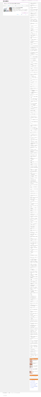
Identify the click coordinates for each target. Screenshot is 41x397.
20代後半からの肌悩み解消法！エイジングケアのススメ (34, 3)
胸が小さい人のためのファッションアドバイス (34, 307)
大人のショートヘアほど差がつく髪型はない (34, 189)
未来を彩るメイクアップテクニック (34, 238)
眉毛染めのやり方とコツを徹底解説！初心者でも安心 (34, 275)
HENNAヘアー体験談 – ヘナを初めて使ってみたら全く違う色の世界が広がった (34, 21)
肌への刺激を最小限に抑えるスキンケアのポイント (34, 299)
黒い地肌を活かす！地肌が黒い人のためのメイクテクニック (34, 351)
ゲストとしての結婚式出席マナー (34, 60)
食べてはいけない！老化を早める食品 (34, 340)
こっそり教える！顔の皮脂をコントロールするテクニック (34, 39)
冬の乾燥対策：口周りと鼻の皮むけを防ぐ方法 (34, 164)
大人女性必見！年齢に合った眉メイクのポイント (34, 195)
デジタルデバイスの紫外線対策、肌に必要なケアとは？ (34, 74)
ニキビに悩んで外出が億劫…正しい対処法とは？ (34, 88)
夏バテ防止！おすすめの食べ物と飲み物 (34, 185)
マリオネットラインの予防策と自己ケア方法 (34, 130)
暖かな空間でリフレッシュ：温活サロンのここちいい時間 (34, 232)
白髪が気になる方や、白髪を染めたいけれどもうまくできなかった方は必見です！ (34, 262)
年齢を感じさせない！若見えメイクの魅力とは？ (34, 210)
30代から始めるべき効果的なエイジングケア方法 (34, 7)
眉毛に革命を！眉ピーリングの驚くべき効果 (34, 273)
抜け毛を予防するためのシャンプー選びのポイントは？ (34, 214)
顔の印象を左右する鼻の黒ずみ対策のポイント (34, 334)
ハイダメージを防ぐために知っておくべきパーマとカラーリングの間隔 (34, 99)
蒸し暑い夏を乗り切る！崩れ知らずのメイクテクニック (34, 323)
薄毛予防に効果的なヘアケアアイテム (34, 327)
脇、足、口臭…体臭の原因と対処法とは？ (34, 309)
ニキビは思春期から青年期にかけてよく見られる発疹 (34, 92)
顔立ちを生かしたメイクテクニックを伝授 (34, 338)
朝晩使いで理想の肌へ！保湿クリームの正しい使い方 (34, 234)
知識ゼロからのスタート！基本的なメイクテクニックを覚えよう (34, 281)
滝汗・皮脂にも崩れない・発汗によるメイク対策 (34, 250)
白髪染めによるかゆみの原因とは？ (34, 264)
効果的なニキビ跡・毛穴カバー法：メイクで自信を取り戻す (34, 174)
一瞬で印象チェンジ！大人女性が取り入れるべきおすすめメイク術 (34, 145)
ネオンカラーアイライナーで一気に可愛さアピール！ (34, 94)
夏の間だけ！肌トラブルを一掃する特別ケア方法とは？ (34, 183)
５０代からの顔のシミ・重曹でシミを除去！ (34, 356)
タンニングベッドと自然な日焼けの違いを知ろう (34, 68)
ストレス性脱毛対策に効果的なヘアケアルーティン (34, 66)
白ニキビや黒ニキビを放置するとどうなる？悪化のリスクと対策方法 (34, 259)
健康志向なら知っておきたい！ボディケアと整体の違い (34, 158)
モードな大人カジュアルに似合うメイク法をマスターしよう (34, 138)
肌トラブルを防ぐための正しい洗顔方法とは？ (34, 303)
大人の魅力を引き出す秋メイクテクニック (34, 193)
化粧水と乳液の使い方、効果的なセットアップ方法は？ (34, 176)
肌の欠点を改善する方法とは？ (33, 297)
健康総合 (31, 160)
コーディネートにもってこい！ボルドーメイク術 (34, 62)
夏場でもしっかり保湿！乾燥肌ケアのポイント (34, 187)
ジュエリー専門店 (32, 387)
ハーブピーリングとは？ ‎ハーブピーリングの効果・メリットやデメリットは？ (34, 101)
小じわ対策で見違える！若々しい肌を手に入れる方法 (34, 204)
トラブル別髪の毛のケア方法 (33, 76)
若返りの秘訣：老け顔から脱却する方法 (34, 321)
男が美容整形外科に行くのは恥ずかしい (34, 255)
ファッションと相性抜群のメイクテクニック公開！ (34, 106)
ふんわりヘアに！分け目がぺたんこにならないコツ (34, 44)
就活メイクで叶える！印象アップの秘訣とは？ (34, 206)
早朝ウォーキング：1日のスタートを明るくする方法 (34, 220)
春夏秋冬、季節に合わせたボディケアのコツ (34, 230)
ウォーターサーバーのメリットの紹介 (33, 383)
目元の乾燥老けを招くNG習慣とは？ (34, 265)
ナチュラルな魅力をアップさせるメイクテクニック (34, 82)
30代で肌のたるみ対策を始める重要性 (34, 9)
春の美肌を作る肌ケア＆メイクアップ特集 (34, 228)
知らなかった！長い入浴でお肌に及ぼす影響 (17, 7)
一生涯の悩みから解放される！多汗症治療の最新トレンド (34, 143)
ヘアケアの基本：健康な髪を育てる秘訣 (34, 122)
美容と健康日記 (6, 1)
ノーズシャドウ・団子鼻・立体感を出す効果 (34, 97)
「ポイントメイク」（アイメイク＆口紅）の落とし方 (34, 28)
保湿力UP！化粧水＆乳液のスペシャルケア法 (34, 156)
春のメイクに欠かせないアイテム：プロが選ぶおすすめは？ (34, 226)
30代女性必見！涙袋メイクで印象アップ (34, 11)
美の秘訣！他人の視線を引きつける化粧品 (34, 293)
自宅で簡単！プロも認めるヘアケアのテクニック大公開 (34, 316)
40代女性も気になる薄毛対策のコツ (34, 19)
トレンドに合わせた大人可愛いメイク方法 (34, 78)
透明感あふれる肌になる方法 (33, 331)
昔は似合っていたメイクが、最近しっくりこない (34, 222)
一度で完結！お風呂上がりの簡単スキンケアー (34, 140)
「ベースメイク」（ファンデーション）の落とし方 (34, 26)
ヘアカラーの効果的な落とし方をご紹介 (34, 120)
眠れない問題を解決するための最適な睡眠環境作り (34, 277)
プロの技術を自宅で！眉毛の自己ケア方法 (34, 117)
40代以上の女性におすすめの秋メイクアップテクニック (34, 15)
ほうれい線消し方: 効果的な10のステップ (34, 51)
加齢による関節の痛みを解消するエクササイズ (34, 172)
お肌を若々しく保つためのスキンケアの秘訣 (34, 37)
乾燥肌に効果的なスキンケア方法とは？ (34, 147)
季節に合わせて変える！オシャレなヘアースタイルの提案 (34, 199)
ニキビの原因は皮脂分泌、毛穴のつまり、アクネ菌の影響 (34, 90)
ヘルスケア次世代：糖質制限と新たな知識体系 (34, 125)
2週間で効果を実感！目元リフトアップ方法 (34, 5)
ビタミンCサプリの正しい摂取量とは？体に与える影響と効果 (34, 104)
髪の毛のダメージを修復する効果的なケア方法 (34, 347)
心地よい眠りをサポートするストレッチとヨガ (34, 212)
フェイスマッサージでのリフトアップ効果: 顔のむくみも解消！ (34, 110)
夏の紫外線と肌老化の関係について (34, 181)
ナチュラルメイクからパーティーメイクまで (34, 84)
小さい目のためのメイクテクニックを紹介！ (34, 202)
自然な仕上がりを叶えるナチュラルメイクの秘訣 (34, 318)
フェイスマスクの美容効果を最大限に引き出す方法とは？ (34, 108)
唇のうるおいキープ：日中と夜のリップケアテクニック (34, 178)
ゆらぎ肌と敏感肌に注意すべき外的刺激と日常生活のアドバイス (34, 53)
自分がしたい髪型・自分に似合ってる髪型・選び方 (34, 314)
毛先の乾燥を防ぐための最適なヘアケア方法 (34, 240)
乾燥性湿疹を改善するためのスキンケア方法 (35, 363)
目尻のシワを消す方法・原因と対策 (35, 371)
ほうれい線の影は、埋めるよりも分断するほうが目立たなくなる (34, 47)
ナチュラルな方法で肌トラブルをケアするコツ (34, 80)
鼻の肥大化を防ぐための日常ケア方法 (34, 354)
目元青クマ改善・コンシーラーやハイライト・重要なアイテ (34, 269)
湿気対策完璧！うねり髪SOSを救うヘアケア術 (34, 248)
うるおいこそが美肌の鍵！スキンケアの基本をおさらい (34, 35)
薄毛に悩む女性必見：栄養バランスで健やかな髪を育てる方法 (34, 325)
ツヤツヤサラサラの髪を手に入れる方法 (34, 72)
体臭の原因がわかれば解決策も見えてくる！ (34, 153)
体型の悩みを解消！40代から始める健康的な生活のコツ (34, 151)
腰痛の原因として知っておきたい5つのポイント (34, 311)
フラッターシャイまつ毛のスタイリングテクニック (34, 112)
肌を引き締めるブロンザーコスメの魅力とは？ (34, 301)
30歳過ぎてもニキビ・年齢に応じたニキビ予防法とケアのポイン (34, 13)
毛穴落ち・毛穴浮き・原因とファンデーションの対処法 (34, 243)
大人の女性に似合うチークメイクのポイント (34, 191)
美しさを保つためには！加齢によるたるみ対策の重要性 (34, 291)
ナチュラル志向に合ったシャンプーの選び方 (34, 86)
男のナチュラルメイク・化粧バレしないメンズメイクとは (34, 257)
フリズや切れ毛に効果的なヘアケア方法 (34, 114)
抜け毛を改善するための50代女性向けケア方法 (34, 216)
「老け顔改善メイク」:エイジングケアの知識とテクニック (34, 30)
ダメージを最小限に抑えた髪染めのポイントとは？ (34, 70)
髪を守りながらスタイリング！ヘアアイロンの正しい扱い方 (34, 349)
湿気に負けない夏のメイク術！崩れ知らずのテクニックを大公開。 (34, 245)
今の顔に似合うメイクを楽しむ (33, 149)
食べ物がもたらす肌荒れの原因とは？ (34, 345)
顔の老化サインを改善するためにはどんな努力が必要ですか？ (34, 336)
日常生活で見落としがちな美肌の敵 (34, 218)
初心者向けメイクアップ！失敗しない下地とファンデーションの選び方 (34, 169)
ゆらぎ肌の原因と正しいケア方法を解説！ (34, 55)
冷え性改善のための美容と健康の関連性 (34, 167)
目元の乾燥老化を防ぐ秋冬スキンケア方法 (34, 267)
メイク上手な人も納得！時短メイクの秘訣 (34, 132)
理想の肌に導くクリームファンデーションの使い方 (34, 252)
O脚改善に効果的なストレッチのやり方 (34, 23)
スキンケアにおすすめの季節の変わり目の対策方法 (34, 64)
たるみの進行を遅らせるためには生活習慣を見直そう (34, 42)
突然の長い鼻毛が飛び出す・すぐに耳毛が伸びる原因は (34, 285)
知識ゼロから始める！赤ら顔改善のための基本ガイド (34, 283)
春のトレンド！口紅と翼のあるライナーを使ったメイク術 (34, 224)
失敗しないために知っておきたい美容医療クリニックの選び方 (34, 197)
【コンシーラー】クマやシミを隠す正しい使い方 (34, 32)
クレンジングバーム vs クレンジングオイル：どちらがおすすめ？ (34, 58)
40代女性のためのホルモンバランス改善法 (34, 17)
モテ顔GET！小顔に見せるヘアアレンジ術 (34, 135)
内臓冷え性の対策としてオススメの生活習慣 (34, 162)
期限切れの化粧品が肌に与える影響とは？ (34, 236)
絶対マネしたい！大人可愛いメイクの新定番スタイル (34, 289)
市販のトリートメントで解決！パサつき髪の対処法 (34, 208)
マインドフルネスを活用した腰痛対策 (34, 128)
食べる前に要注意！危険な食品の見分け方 (34, 343)
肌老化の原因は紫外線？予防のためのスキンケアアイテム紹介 (34, 305)
